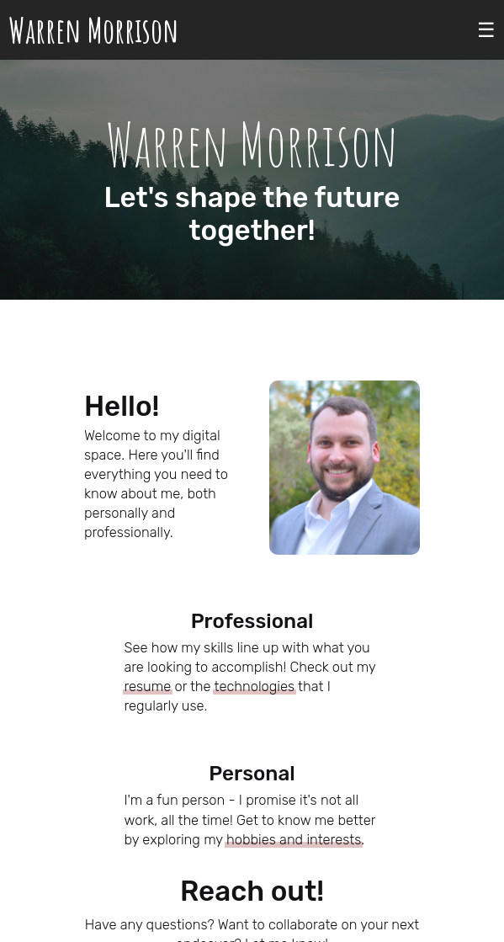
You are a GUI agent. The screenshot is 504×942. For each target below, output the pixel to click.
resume (147, 687)
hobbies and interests (293, 840)
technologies (254, 687)
